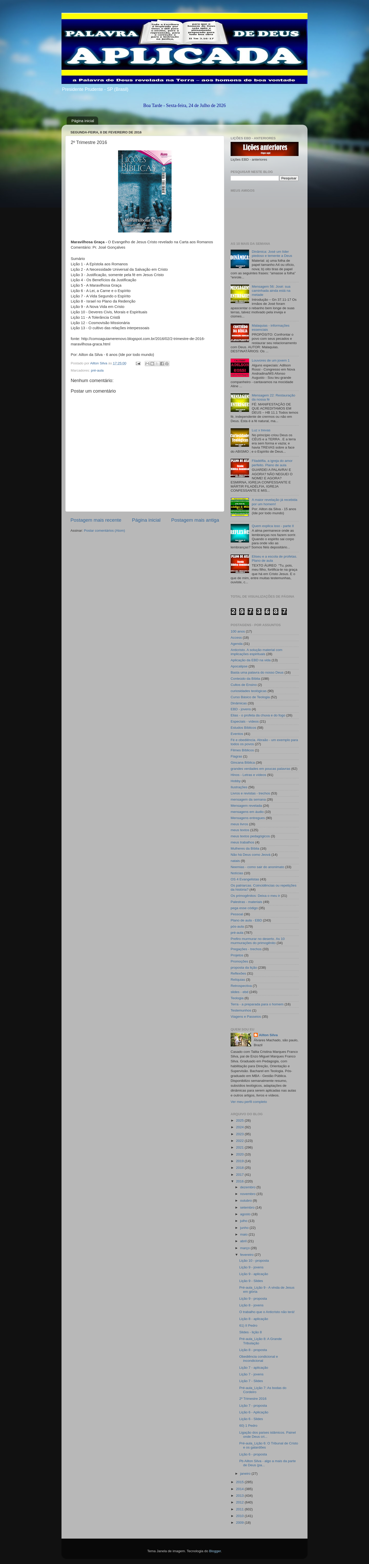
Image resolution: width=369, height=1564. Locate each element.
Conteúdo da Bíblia (245, 679)
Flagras (236, 756)
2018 (240, 1168)
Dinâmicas (239, 703)
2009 (240, 1522)
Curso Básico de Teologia (250, 697)
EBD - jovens (241, 709)
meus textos (240, 830)
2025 (240, 1120)
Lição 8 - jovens (251, 1305)
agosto (245, 1214)
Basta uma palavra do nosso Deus (257, 672)
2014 (240, 1489)
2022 (240, 1141)
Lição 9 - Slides (251, 1281)
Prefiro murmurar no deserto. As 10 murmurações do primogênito (258, 941)
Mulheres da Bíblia (245, 848)
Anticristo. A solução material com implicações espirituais (256, 652)
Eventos (237, 734)
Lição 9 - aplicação (253, 1274)
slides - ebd (239, 992)
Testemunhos (241, 1010)
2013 (240, 1496)
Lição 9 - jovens (251, 1267)
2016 (240, 1181)
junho (245, 1228)
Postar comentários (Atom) (104, 530)
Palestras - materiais (246, 902)
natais (235, 861)
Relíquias (238, 980)
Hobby (236, 781)
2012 (240, 1502)
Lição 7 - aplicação (253, 1367)
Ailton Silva (268, 1035)
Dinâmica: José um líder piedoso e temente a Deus (272, 254)
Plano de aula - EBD (246, 920)
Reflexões (238, 973)
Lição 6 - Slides (251, 1419)
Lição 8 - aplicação (253, 1319)
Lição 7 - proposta (253, 1405)
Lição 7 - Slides (251, 1381)
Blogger (215, 1551)
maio (244, 1234)
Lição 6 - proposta (253, 1454)
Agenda (237, 644)
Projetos (237, 955)
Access (236, 637)
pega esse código (244, 908)
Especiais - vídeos (245, 721)
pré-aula (97, 370)
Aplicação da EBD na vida (251, 660)
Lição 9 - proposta (253, 1298)
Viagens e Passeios (246, 1016)
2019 (240, 1161)
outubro (246, 1200)
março (245, 1248)
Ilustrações (239, 787)
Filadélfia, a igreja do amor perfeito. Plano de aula (272, 463)
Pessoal (237, 914)
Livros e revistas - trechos (250, 793)
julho (244, 1221)
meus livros (239, 824)
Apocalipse (239, 666)
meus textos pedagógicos (250, 836)
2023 (240, 1134)
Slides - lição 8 (250, 1332)
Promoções (239, 961)
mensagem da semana (248, 799)
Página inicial (82, 121)
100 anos (238, 631)
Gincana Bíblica (243, 762)
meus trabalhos (242, 842)
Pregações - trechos (246, 949)
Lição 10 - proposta (254, 1260)
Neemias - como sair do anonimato (257, 867)
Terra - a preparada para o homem (257, 1004)
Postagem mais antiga (195, 520)
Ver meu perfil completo (249, 1102)
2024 (240, 1127)
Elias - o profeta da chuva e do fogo (258, 715)
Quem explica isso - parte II (273, 526)
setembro (247, 1207)
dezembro (248, 1187)
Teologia (237, 998)
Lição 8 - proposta (253, 1350)
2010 (240, 1516)
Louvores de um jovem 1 (271, 360)
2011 (240, 1509)
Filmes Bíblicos (242, 750)
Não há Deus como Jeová (250, 855)
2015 (240, 1482)
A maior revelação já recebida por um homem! (274, 502)
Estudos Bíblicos (243, 728)
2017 (240, 1175)
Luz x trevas (261, 430)
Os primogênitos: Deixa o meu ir (255, 896)
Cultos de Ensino (244, 685)
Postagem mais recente (95, 520)
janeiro (245, 1473)
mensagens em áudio (247, 812)
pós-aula (237, 926)
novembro (248, 1194)
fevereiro (247, 1255)
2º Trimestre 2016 (252, 1399)
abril (244, 1241)
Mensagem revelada (246, 806)
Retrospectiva (241, 986)
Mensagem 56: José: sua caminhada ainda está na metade (271, 291)
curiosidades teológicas (248, 691)
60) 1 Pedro (248, 1425)
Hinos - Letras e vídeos (248, 775)
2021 (240, 1147)
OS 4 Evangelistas (245, 879)
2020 (240, 1154)
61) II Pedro (248, 1325)
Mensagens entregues (248, 818)
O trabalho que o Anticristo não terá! (267, 1312)
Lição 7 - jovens (251, 1374)
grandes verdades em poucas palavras (260, 769)
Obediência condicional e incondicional (258, 1359)
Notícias (237, 873)
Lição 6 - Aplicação (253, 1412)
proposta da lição (244, 967)
